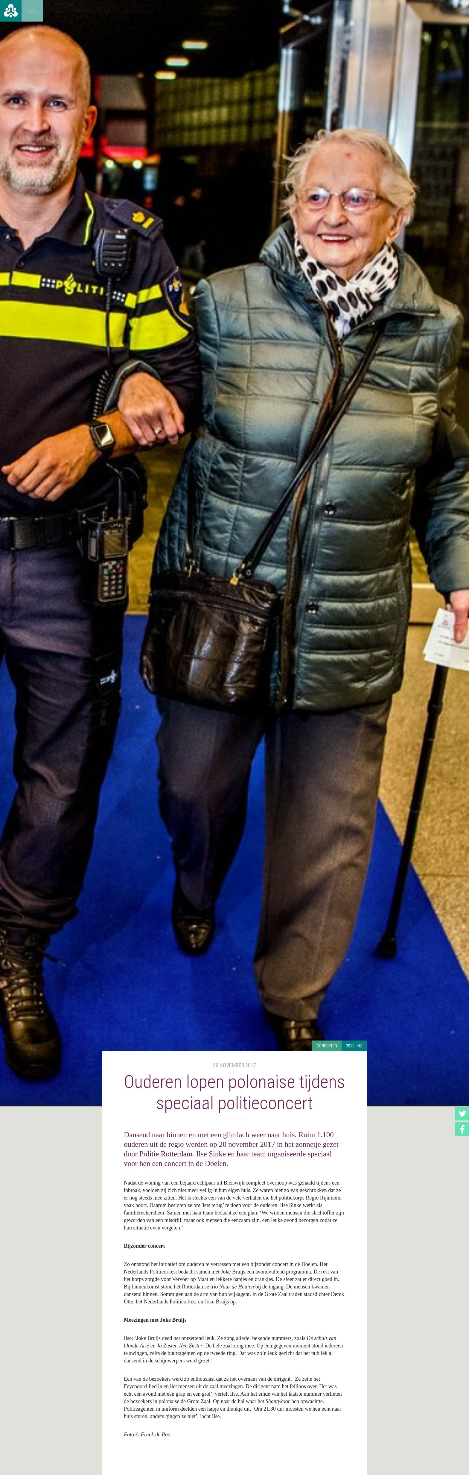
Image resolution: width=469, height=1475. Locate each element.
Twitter (462, 1113)
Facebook (462, 1129)
